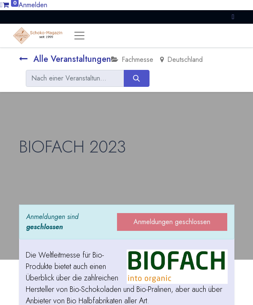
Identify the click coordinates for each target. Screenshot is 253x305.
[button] (233, 17)
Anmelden (33, 5)
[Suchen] (137, 78)
